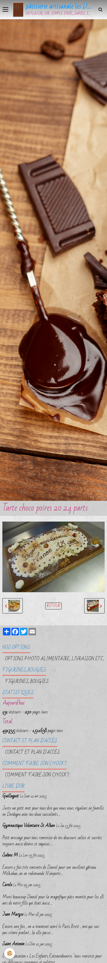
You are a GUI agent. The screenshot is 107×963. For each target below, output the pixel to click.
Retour (53, 605)
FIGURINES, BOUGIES (27, 681)
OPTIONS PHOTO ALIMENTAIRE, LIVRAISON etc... (54, 658)
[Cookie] (9, 953)
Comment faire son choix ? (37, 775)
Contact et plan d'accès (32, 752)
